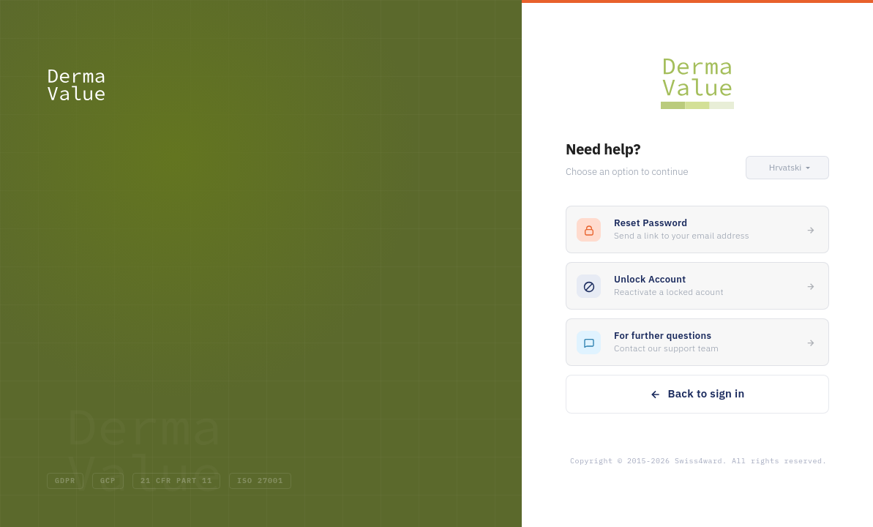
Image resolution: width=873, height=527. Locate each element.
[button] (787, 167)
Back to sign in (697, 393)
